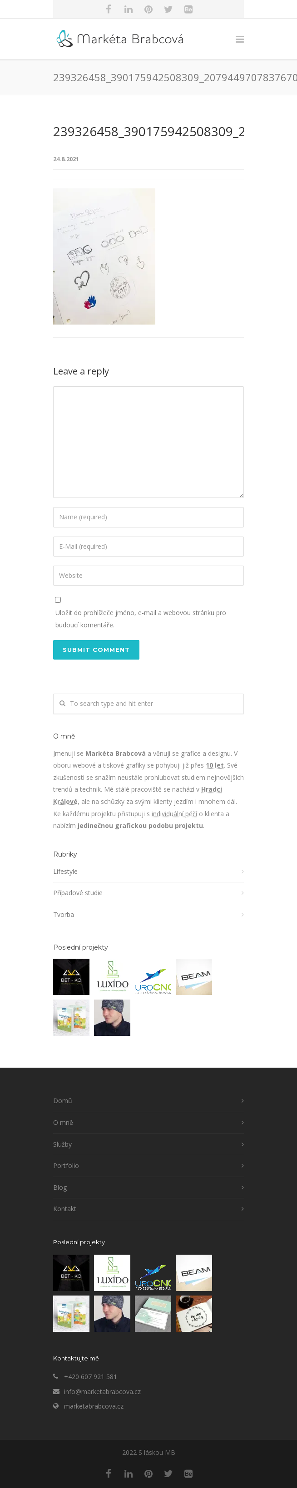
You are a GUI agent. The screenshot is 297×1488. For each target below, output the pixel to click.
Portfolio (66, 1165)
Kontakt (64, 1208)
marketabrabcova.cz (94, 1406)
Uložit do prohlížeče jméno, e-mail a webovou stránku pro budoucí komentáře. (140, 618)
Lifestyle (65, 871)
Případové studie (78, 892)
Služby (62, 1144)
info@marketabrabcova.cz (102, 1391)
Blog (60, 1187)
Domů (62, 1100)
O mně (63, 1122)
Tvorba (63, 914)
